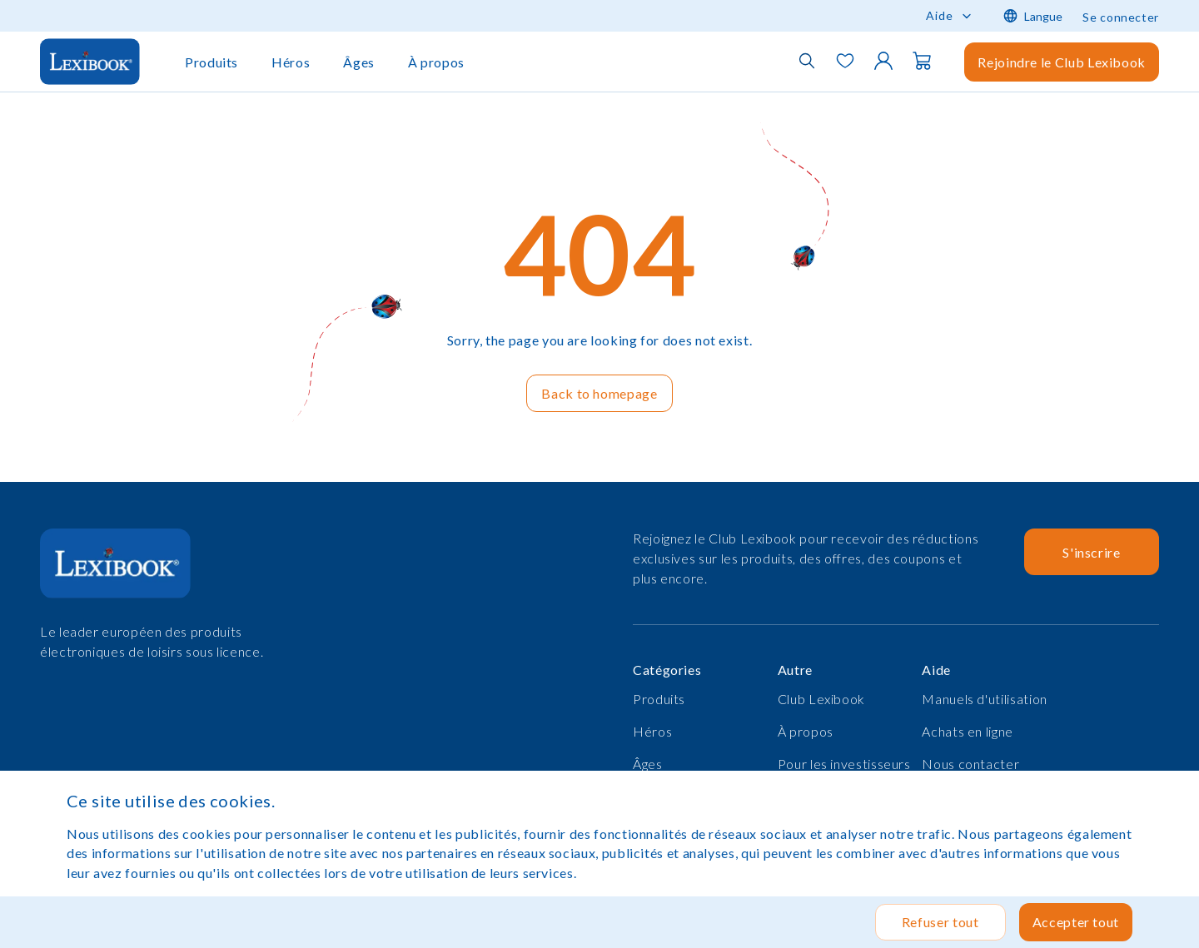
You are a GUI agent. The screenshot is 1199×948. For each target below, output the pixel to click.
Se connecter (1120, 17)
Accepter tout (1075, 922)
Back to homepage (599, 393)
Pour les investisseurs (844, 764)
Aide (939, 15)
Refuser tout (940, 922)
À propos (436, 62)
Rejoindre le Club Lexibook (1062, 62)
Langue (1032, 15)
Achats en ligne (967, 731)
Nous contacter (970, 764)
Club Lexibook (821, 699)
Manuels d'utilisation (984, 699)
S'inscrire (1091, 552)
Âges (359, 62)
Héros (290, 62)
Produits (211, 62)
